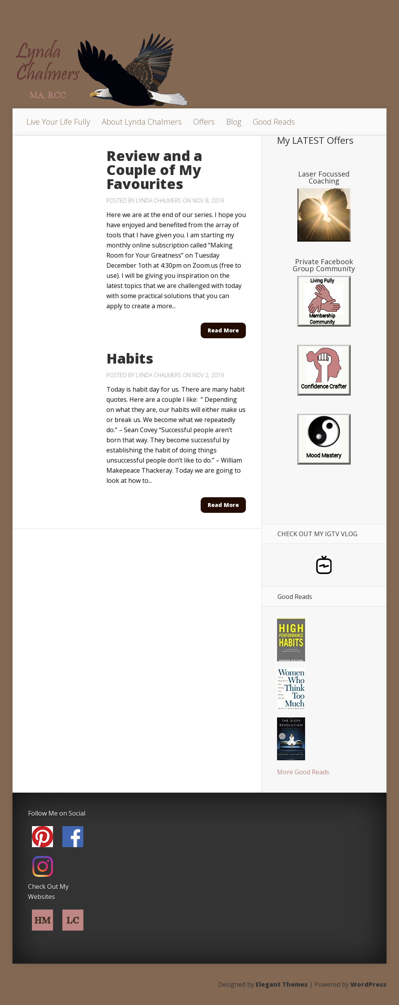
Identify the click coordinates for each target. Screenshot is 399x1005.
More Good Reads (303, 772)
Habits (129, 358)
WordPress (368, 984)
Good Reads (274, 122)
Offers (204, 122)
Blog (233, 122)
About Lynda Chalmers (142, 122)
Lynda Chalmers (158, 200)
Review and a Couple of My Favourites (154, 169)
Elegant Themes (282, 984)
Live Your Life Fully (58, 122)
